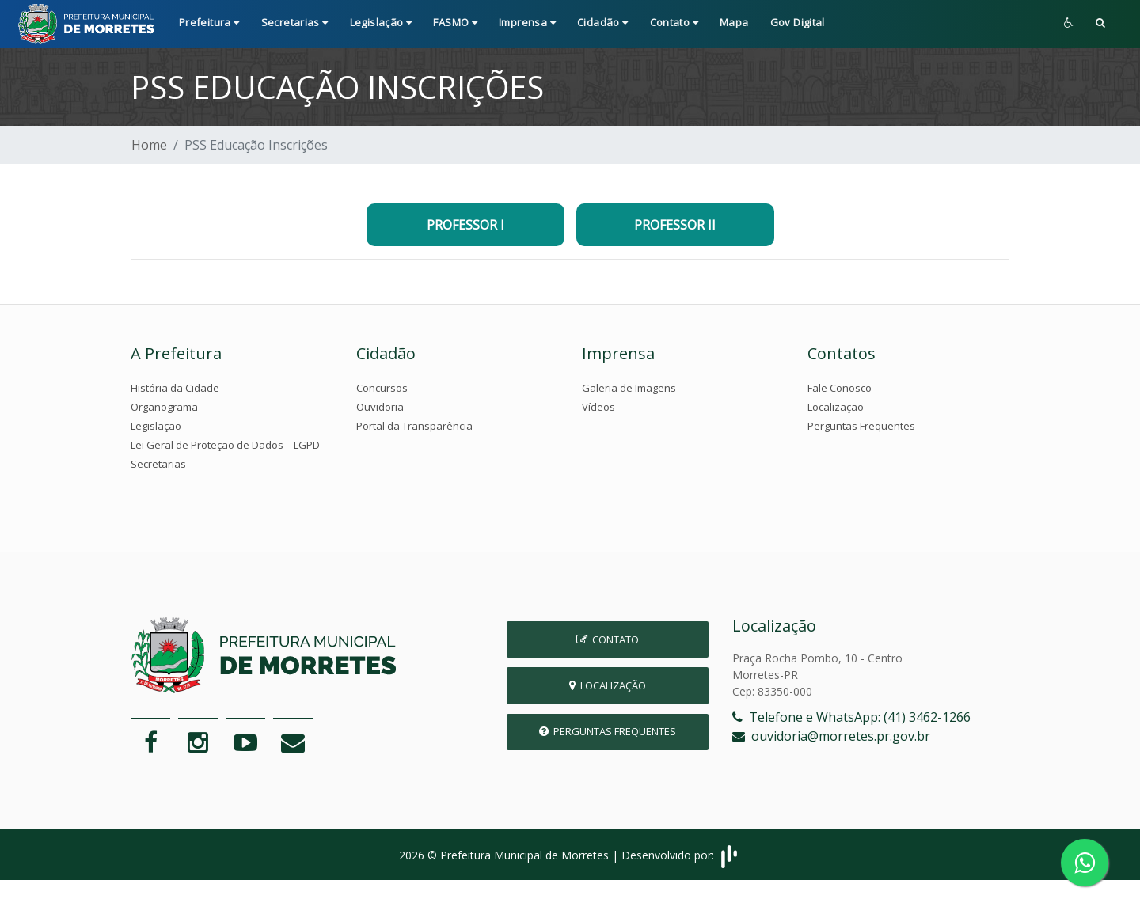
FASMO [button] (455, 22)
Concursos (382, 388)
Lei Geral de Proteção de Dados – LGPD (225, 445)
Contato (607, 639)
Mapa (734, 22)
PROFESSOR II (675, 224)
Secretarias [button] (295, 22)
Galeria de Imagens (629, 388)
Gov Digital (797, 22)
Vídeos (598, 407)
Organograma (164, 407)
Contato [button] (674, 22)
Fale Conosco (840, 388)
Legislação (156, 426)
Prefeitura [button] (209, 22)
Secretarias (158, 464)
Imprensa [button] (527, 22)
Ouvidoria (380, 407)
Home (149, 145)
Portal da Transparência (414, 426)
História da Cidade (175, 388)
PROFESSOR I (465, 224)
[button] (1100, 24)
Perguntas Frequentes (861, 426)
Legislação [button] (381, 22)
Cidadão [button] (603, 22)
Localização (836, 407)
